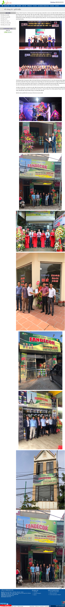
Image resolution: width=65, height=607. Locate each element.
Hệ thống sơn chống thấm (6, 22)
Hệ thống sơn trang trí (5, 20)
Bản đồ (35, 594)
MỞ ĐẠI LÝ (29, 5)
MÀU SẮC (24, 5)
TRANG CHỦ (6, 5)
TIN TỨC (35, 5)
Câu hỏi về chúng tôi (37, 593)
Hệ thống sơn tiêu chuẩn (5, 24)
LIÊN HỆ (57, 5)
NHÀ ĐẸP (52, 5)
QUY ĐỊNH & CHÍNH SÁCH (43, 5)
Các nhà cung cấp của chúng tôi (55, 594)
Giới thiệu (35, 591)
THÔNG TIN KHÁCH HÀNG (53, 590)
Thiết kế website (20, 606)
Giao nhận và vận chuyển (54, 591)
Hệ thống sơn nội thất (5, 15)
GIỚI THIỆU (13, 5)
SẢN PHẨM (19, 5)
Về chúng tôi (35, 590)
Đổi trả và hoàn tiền (53, 593)
